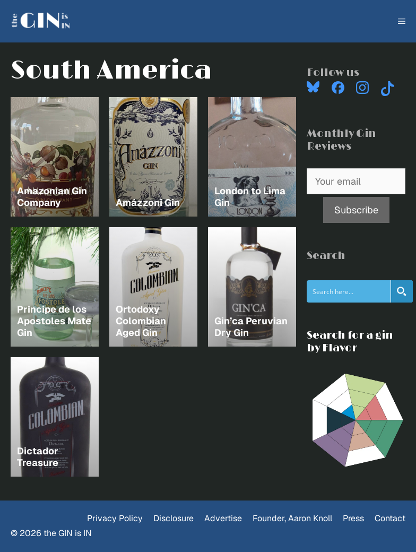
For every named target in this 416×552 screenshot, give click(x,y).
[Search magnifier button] (402, 291)
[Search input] (349, 291)
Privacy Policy (115, 518)
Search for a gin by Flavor (350, 342)
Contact (390, 518)
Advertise (223, 518)
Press (353, 518)
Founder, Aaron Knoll (292, 518)
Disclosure (173, 518)
